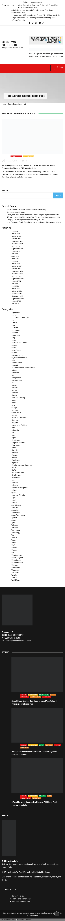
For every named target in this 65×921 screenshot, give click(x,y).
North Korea (15, 478)
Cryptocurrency (17, 355)
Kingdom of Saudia (18, 443)
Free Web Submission (8, 920)
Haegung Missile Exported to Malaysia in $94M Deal (26, 220)
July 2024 (15, 284)
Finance (14, 395)
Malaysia (14, 455)
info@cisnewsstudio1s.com (19, 641)
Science (14, 503)
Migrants (14, 463)
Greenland (15, 415)
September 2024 (17, 279)
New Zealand (16, 475)
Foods (13, 400)
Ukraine (14, 548)
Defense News (29, 156)
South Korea (15, 513)
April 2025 (15, 261)
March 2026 (15, 234)
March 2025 (15, 264)
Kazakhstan (15, 440)
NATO (13, 468)
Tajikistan (15, 525)
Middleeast (15, 460)
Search (5, 190)
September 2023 (17, 299)
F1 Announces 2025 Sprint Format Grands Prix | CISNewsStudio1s (35, 15)
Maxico (14, 458)
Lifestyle (14, 450)
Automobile (15, 330)
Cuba (13, 360)
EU (12, 383)
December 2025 (17, 241)
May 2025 (15, 259)
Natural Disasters (17, 473)
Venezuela (15, 570)
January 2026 (16, 239)
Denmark (14, 365)
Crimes (14, 353)
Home (4, 104)
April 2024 (15, 286)
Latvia (13, 448)
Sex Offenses (16, 505)
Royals (13, 498)
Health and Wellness (18, 418)
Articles (14, 323)
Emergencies (16, 378)
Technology (15, 530)
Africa (13, 315)
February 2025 (16, 266)
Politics (14, 490)
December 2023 (17, 294)
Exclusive (14, 388)
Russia (13, 500)
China (13, 348)
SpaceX (14, 518)
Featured (14, 393)
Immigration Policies (19, 425)
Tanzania (14, 528)
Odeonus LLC (39, 913)
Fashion (14, 390)
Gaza (13, 405)
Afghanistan (15, 313)
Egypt (13, 375)
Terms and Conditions (21, 899)
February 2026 (16, 236)
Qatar (13, 493)
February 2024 (16, 291)
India (13, 428)
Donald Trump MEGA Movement (23, 368)
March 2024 (15, 289)
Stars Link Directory (24, 920)
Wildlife (14, 578)
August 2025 (16, 251)
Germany (14, 410)
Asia (13, 325)
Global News (16, 413)
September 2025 (17, 249)
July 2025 (15, 254)
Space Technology (18, 515)
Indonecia (15, 430)
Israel (13, 435)
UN (12, 553)
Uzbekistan (15, 568)
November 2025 (17, 244)
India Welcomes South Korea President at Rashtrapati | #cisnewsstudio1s (34, 222)
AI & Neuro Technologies (20, 318)
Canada (14, 345)
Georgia (14, 408)
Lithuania (14, 453)
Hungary (14, 423)
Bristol (13, 340)
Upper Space (16, 560)
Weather (14, 575)
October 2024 (16, 276)
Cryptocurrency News (19, 358)
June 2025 (15, 256)
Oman (13, 480)
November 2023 (17, 296)
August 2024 (16, 281)
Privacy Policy (18, 896)
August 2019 (16, 301)
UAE (13, 545)
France (13, 403)
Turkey (13, 540)
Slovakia (14, 508)
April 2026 (15, 231)
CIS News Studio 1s (9, 43)
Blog (13, 338)
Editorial (14, 370)
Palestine (14, 485)
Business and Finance (19, 343)
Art (12, 320)
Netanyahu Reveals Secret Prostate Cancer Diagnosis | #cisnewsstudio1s (33, 215)
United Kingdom (17, 558)
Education (15, 373)
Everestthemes (33, 915)
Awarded (14, 333)
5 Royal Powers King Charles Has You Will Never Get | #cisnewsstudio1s (33, 217)
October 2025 (16, 246)
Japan (13, 438)
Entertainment (16, 380)
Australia (14, 328)
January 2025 (16, 269)
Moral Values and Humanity (21, 465)
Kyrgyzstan (15, 445)
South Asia (15, 510)
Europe (14, 385)
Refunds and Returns (21, 902)
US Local (14, 565)
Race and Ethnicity (18, 495)
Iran (12, 433)
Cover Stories (17, 156)
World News (15, 580)
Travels (14, 538)
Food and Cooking (18, 398)
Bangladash (15, 335)
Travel (13, 535)
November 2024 (17, 274)
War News (15, 573)
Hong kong (15, 420)
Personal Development (19, 488)
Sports (13, 520)
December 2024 (17, 271)
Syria (13, 523)
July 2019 (15, 304)
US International (17, 563)
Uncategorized (16, 555)
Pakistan (14, 483)
